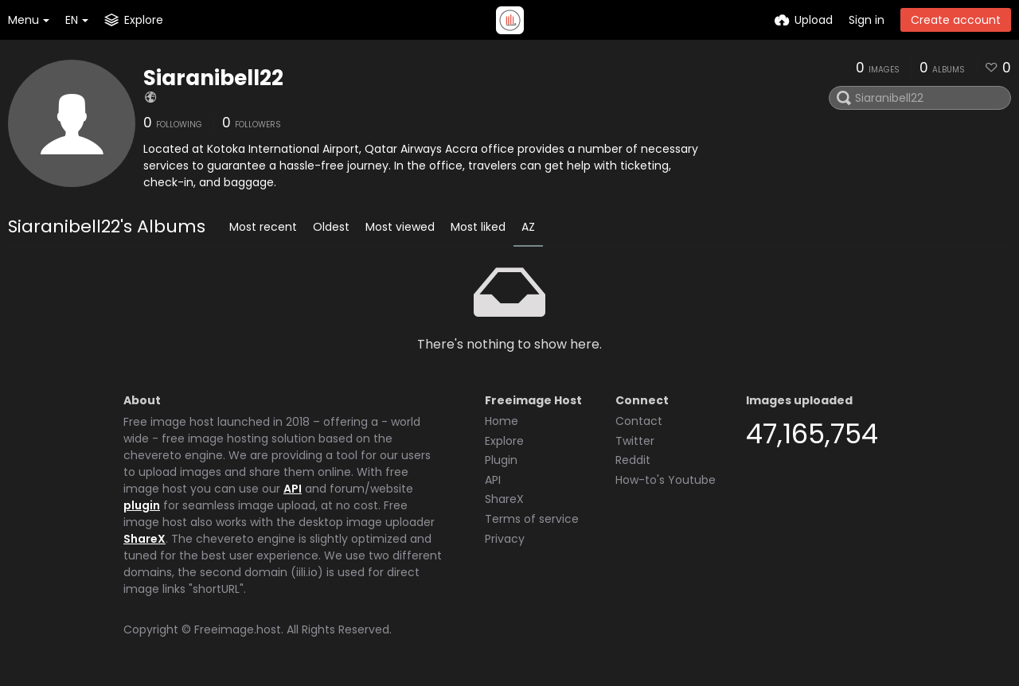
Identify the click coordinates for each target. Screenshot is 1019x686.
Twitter (634, 441)
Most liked (478, 227)
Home (501, 421)
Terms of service (532, 519)
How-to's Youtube (665, 480)
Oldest (331, 227)
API (292, 489)
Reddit (632, 460)
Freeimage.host (237, 629)
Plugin (501, 460)
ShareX (144, 539)
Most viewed (400, 227)
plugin (141, 505)
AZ (528, 227)
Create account (956, 20)
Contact (638, 421)
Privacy (505, 539)
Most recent (263, 227)
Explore (504, 441)
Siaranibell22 (213, 78)
